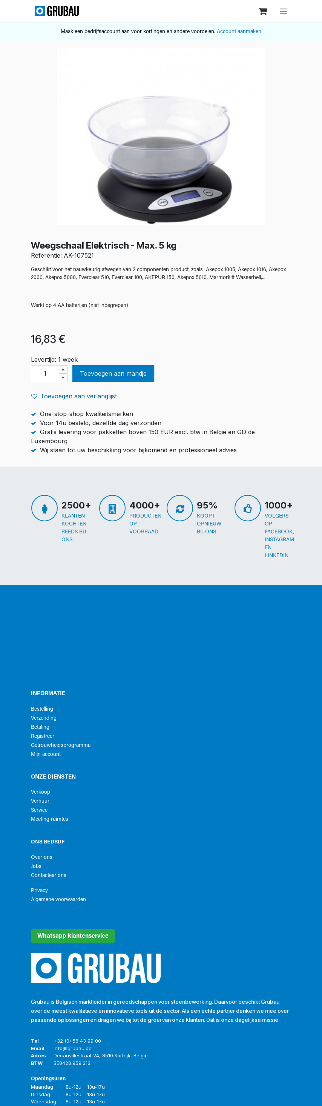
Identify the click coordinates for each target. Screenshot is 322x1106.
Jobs (36, 866)
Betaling (40, 727)
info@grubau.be (73, 1048)
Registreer (42, 736)
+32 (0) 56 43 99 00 (77, 1041)
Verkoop (40, 792)
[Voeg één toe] (63, 369)
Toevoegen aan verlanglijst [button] (74, 396)
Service (39, 810)
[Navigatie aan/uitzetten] (283, 11)
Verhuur (40, 801)
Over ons (41, 857)
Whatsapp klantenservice (73, 936)
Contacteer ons (48, 876)
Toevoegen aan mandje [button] (113, 373)
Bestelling (42, 709)
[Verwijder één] (63, 377)
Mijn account (46, 754)
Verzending (44, 718)
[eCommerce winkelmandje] (263, 10)
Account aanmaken (239, 32)
